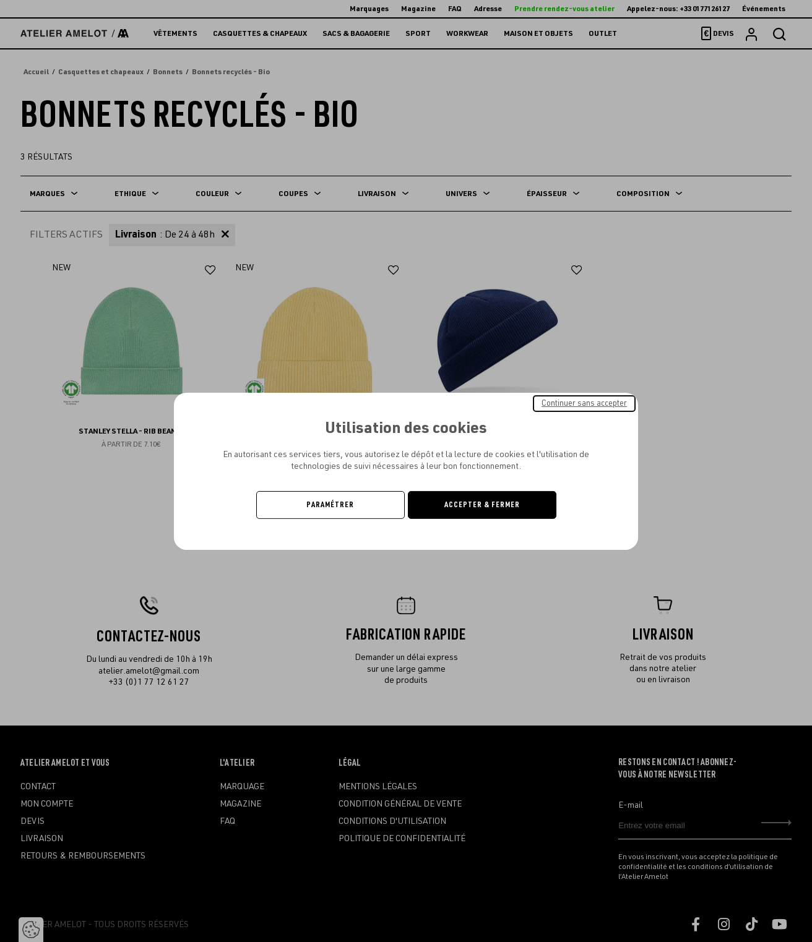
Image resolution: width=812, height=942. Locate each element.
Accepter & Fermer (482, 505)
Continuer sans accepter (584, 403)
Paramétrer (330, 505)
